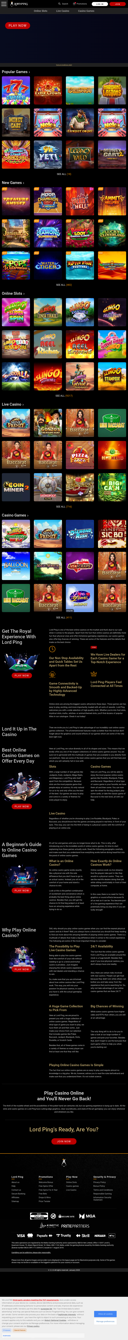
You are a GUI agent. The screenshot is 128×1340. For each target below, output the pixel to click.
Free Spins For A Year (48, 1190)
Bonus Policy (99, 1186)
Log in (100, 4)
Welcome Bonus (46, 1182)
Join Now (64, 1141)
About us (15, 1182)
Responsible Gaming (102, 1194)
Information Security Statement (102, 1198)
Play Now (22, 675)
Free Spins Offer (46, 1186)
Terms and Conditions (103, 1190)
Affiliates (15, 1197)
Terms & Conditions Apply (64, 65)
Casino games (72, 1186)
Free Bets (43, 1194)
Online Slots (40, 10)
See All (64, 174)
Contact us (16, 1190)
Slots (52, 766)
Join (117, 4)
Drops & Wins (45, 1197)
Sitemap (15, 1201)
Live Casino (62, 10)
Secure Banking (18, 1194)
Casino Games (86, 10)
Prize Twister (44, 1201)
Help (14, 1186)
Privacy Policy (99, 1182)
